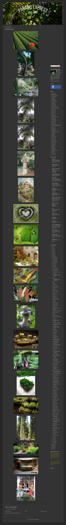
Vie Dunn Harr (54, 267)
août (53, 263)
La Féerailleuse (54, 193)
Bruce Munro (54, 296)
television (53, 154)
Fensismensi (54, 273)
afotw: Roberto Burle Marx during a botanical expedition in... (56, 210)
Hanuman (54, 293)
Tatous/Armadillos (55, 407)
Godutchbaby (54, 393)
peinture (53, 136)
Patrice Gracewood (55, 419)
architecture (53, 95)
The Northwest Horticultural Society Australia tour (56, 279)
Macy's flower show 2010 (56, 373)
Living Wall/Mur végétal (55, 125)
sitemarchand (54, 150)
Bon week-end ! (55, 315)
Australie (53, 99)
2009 (53, 444)
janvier (54, 442)
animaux (53, 94)
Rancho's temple (55, 312)
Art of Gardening (55, 230)
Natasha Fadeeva (55, 302)
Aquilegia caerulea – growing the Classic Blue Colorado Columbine (56, 199)
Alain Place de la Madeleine (55, 337)
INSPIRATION (54, 297)
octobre (54, 260)
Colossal (53, 158)
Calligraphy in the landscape (55, 368)
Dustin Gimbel (54, 294)
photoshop (53, 141)
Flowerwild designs (55, 375)
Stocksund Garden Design (55, 309)
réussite (53, 145)
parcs (52, 134)
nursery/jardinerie (54, 131)
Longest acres (54, 239)
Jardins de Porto (55, 387)
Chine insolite (54, 358)
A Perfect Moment (54, 218)
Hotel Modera (54, 335)
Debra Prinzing (54, 364)
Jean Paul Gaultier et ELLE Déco (55, 378)
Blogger (37, 519)
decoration (53, 106)
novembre (54, 259)
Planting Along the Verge (56, 310)
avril (53, 438)
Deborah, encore (55, 414)
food (52, 114)
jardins (53, 121)
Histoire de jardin (54, 116)
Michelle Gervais (55, 304)
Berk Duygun (54, 376)
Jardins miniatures (55, 291)
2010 (53, 256)
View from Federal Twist (56, 224)
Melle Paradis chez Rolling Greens (55, 342)
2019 (53, 246)
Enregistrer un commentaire (11, 509)
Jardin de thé (54, 397)
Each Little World (55, 363)
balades (53, 100)
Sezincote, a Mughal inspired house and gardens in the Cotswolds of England (56, 179)
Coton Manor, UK (55, 396)
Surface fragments (55, 418)
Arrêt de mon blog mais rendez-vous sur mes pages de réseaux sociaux (56, 185)
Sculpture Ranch (55, 403)
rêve (52, 146)
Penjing (53, 313)
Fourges (53, 283)
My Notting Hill (54, 332)
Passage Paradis (55, 234)
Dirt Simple (54, 217)
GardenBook (54, 188)
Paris (52, 135)
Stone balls (54, 402)
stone (52, 151)
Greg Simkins (54, 423)
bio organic (53, 101)
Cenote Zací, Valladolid (56, 322)
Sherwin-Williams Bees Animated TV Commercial (56, 352)
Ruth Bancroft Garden (56, 272)
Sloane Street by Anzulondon (55, 416)
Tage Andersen (54, 287)
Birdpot (53, 277)
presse (53, 144)
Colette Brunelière (55, 380)
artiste (53, 96)
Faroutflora (54, 333)
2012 (53, 253)
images (53, 119)
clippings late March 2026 (56, 175)
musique (53, 130)
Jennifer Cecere (55, 290)
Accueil (26, 511)
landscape (53, 124)
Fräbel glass (54, 307)
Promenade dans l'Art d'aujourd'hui (56, 382)
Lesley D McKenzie (55, 389)
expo (52, 109)
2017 (53, 249)
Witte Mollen (54, 329)
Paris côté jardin (55, 183)
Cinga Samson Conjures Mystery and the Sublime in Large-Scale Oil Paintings (56, 160)
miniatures (53, 129)
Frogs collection (55, 305)
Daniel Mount (54, 366)
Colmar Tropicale (55, 406)
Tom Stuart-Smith (55, 435)
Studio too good (55, 400)
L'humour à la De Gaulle (55, 214)
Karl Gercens (54, 284)
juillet (54, 265)
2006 (53, 448)
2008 (53, 445)
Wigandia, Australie (55, 354)
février (54, 441)
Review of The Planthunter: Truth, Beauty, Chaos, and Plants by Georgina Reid (56, 226)
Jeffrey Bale (54, 177)
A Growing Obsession (56, 174)
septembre (54, 262)
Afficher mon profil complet (55, 81)
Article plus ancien (44, 511)
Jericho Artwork (54, 427)
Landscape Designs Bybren (55, 299)
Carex (53, 208)
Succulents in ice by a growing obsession (56, 339)
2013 (53, 252)
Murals (53, 281)
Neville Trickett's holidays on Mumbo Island (56, 372)
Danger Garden (54, 164)
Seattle (53, 149)
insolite (53, 120)
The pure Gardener (55, 286)
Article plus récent (8, 511)
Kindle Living (54, 390)
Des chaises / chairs (55, 399)
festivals (53, 110)
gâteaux (53, 115)
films (52, 111)
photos (53, 140)
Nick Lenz (54, 301)
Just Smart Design (55, 269)
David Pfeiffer (54, 270)
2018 (53, 248)
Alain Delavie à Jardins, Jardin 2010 (56, 421)
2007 (53, 447)
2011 (53, 255)
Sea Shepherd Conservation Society (56, 344)
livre (52, 126)
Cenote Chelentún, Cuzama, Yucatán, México (55, 327)
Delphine (59, 70)
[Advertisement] (56, 45)
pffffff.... (53, 139)
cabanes (53, 104)
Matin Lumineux (54, 213)
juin (53, 266)
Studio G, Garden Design (56, 197)
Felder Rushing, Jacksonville (55, 360)
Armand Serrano (55, 432)
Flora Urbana (54, 221)
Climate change (55, 347)
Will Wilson (54, 433)
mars (53, 439)
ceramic (53, 105)
